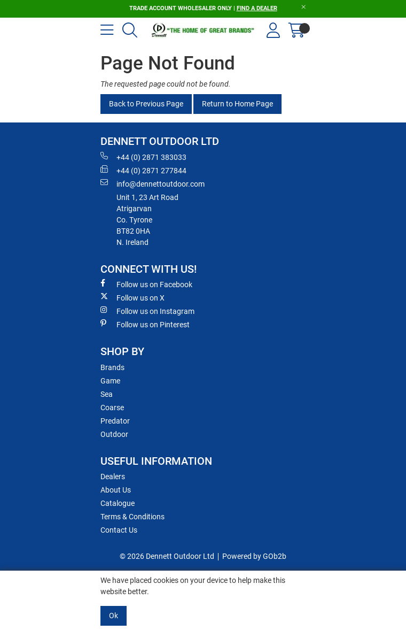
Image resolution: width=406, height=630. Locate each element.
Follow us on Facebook (146, 284)
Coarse (112, 407)
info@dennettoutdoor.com (152, 183)
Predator (115, 421)
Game (110, 381)
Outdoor (114, 434)
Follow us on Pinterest (145, 324)
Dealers (112, 476)
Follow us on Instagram (147, 311)
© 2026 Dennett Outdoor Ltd (167, 556)
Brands (112, 367)
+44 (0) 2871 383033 (143, 157)
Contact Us (118, 530)
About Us (115, 490)
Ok (113, 615)
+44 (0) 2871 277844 (143, 170)
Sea (106, 394)
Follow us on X (132, 297)
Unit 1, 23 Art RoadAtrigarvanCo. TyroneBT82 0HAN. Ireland (147, 220)
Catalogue (117, 503)
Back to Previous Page (146, 103)
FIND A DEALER (257, 8)
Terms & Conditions (132, 516)
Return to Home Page (237, 103)
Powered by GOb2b (254, 556)
